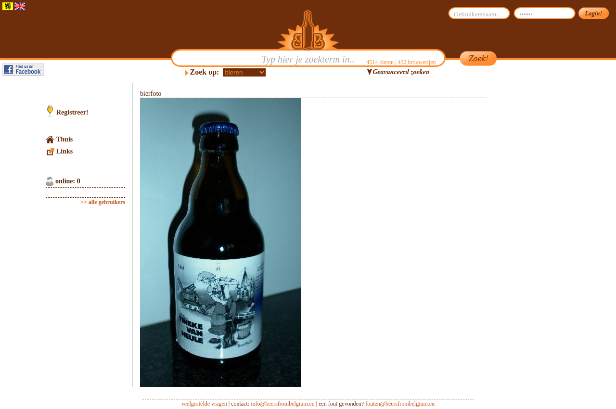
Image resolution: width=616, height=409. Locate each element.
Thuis (64, 139)
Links (64, 151)
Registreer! (72, 112)
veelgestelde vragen (204, 403)
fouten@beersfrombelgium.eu (400, 403)
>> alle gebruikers (102, 202)
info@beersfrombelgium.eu (283, 403)
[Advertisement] (532, 227)
